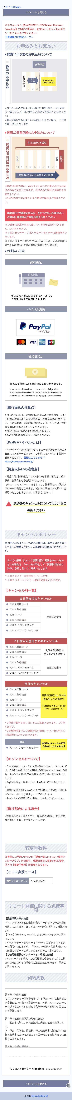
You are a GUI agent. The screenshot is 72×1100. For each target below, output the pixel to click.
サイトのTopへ (13, 6)
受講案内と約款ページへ (20, 37)
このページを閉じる (36, 12)
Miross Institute (38, 1096)
